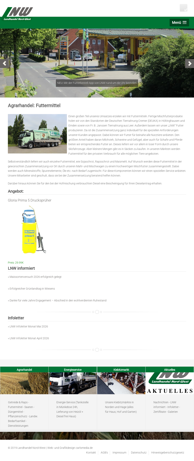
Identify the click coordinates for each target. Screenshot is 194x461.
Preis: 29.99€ (16, 262)
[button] (179, 22)
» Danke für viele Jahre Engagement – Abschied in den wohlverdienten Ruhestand (57, 300)
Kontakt (91, 452)
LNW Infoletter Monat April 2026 (29, 338)
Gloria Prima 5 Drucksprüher (29, 200)
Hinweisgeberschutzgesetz (167, 452)
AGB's (104, 452)
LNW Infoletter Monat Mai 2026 (29, 326)
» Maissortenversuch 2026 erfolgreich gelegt (35, 276)
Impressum (119, 452)
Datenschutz (139, 452)
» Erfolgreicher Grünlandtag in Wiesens (31, 288)
